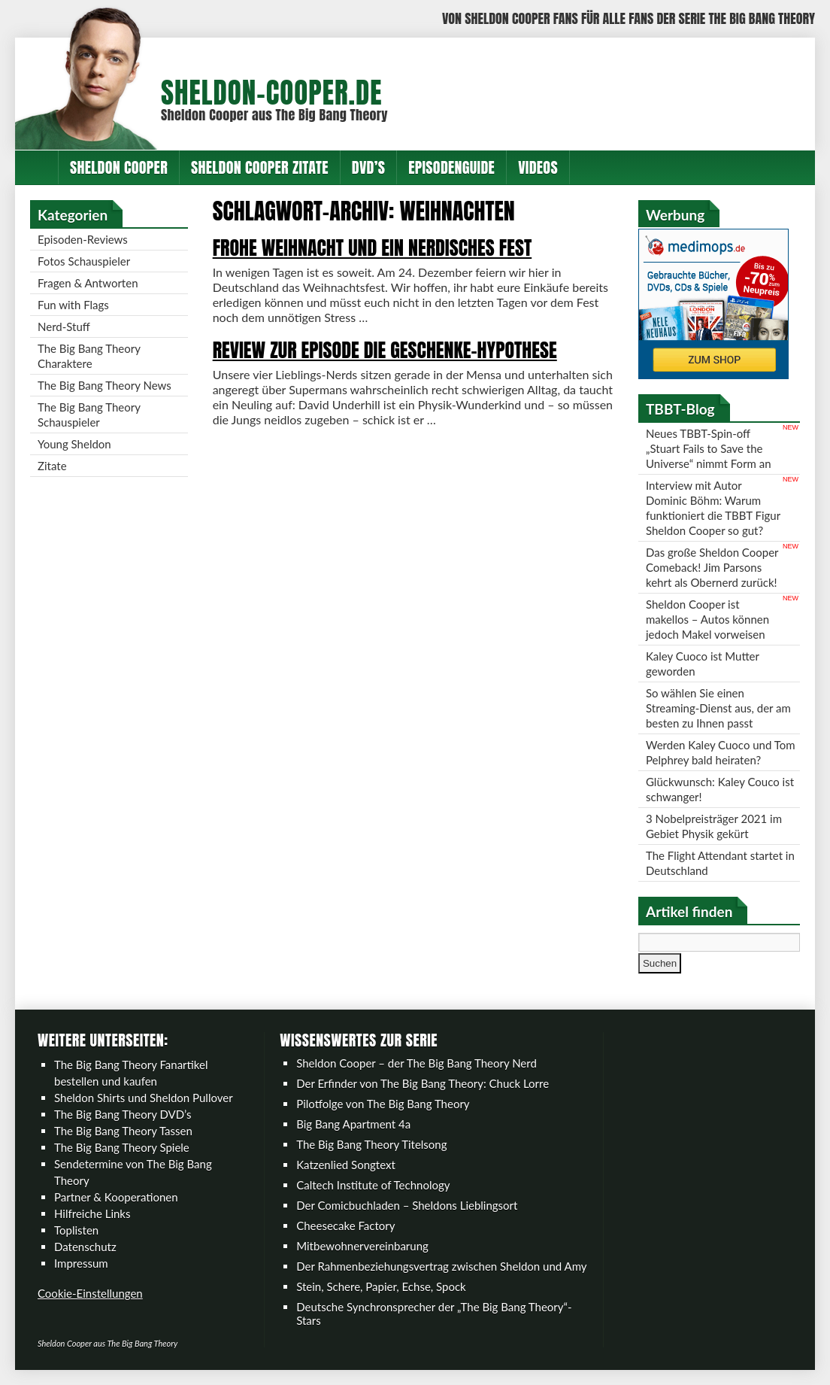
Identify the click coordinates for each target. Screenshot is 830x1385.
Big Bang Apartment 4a (353, 1124)
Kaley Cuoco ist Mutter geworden (702, 663)
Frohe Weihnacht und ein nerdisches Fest (372, 247)
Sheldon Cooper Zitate (260, 167)
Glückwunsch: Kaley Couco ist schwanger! (720, 789)
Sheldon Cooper (119, 167)
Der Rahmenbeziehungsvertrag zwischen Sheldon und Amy (441, 1266)
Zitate (52, 465)
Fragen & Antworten (88, 283)
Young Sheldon (74, 444)
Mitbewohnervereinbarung (362, 1246)
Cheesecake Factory (345, 1225)
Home (37, 167)
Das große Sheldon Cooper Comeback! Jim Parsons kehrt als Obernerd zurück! (712, 567)
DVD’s (368, 167)
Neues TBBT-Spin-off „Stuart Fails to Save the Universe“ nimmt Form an (708, 448)
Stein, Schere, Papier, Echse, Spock (381, 1286)
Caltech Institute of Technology (373, 1185)
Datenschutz (85, 1246)
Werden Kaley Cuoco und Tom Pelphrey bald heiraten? (720, 752)
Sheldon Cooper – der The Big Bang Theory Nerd (416, 1063)
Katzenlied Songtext (345, 1164)
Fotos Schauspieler (84, 261)
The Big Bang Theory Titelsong (371, 1144)
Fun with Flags (73, 304)
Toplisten (76, 1230)
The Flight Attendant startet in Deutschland (720, 863)
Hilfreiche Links (92, 1213)
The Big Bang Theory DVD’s (122, 1114)
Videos (538, 167)
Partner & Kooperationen (116, 1197)
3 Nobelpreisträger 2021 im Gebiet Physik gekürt (714, 826)
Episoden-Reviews (83, 239)
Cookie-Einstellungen (90, 1293)
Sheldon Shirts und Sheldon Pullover (143, 1097)
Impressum (81, 1263)
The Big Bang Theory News (104, 385)
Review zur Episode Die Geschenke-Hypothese (385, 350)
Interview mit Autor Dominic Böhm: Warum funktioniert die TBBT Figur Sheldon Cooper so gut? (713, 507)
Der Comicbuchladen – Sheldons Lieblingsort (406, 1205)
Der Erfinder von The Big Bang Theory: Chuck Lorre (422, 1083)
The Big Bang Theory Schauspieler (89, 414)
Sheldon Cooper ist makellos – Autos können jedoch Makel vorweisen (707, 619)
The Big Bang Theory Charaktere (89, 356)
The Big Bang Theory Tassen (123, 1130)
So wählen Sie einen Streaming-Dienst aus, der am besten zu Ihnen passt (718, 708)
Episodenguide (451, 167)
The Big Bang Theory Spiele (121, 1147)
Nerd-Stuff (64, 326)
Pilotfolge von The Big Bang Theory (382, 1103)
